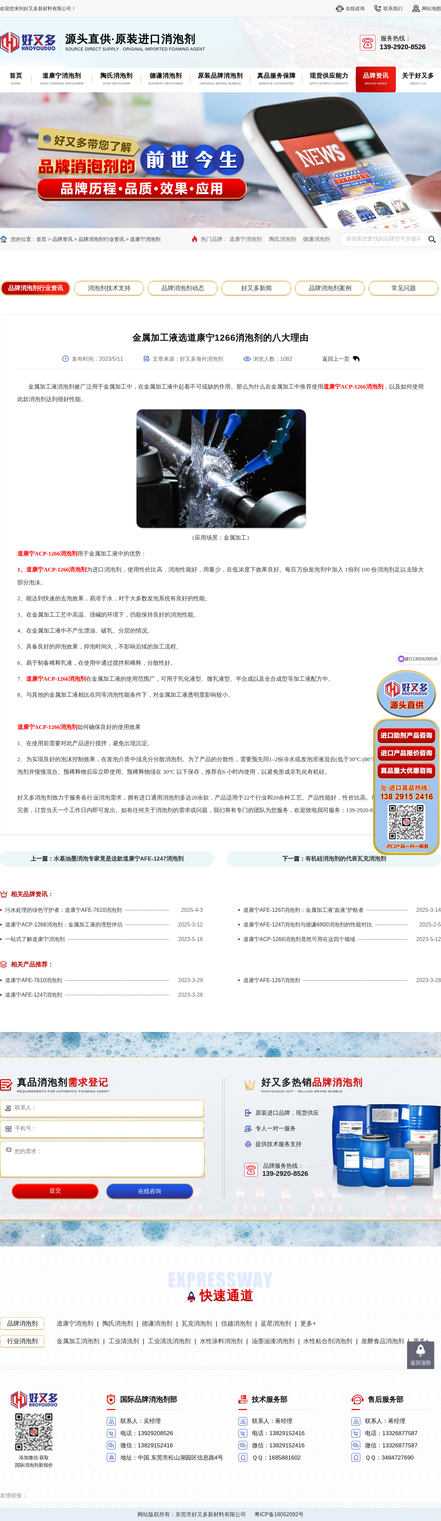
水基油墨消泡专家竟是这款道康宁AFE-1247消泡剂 (119, 859)
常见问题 (403, 288)
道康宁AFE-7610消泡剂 (33, 980)
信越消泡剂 (236, 1323)
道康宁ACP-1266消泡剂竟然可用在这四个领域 (299, 939)
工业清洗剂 (124, 1341)
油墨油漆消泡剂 (273, 1341)
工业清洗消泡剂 (169, 1341)
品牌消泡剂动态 (182, 288)
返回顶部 (420, 1363)
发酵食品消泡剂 (382, 1341)
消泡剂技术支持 (109, 288)
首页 (41, 239)
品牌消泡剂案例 (330, 288)
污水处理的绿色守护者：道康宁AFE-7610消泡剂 (63, 910)
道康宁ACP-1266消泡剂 (353, 386)
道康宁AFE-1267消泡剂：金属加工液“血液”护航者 (303, 910)
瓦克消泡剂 (196, 1323)
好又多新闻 (256, 288)
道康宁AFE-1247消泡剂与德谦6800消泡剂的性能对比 (307, 924)
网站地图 (431, 8)
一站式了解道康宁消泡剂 (35, 939)
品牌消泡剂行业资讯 (101, 239)
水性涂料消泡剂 (221, 1341)
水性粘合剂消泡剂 (327, 1341)
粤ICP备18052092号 (279, 1514)
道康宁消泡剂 (145, 239)
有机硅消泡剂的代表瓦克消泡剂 (345, 859)
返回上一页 (335, 359)
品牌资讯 (62, 239)
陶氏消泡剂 (282, 239)
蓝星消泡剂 (276, 1323)
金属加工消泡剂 (78, 1341)
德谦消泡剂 (316, 239)
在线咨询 (355, 8)
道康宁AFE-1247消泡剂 (33, 995)
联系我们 (392, 8)
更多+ (308, 1323)
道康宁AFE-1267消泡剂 (271, 980)
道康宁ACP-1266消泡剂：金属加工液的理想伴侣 (63, 924)
